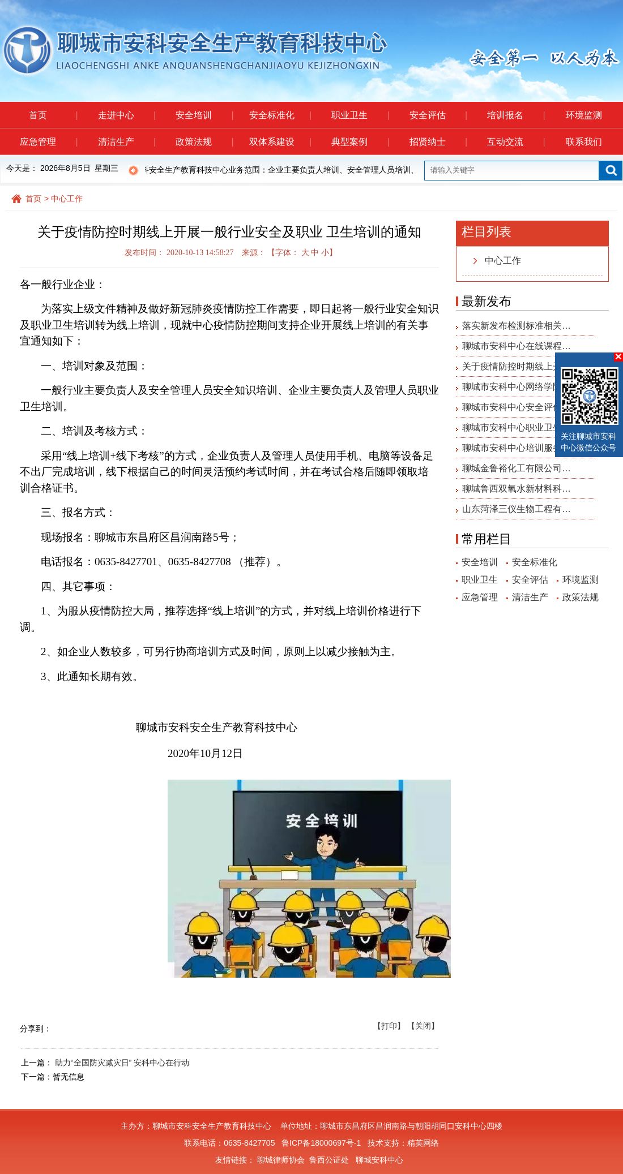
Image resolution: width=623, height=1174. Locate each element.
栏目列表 (486, 232)
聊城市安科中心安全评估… (516, 407)
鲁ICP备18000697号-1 (321, 1142)
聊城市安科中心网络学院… (516, 387)
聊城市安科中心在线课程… (516, 346)
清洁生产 (126, 141)
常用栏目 (486, 539)
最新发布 (486, 301)
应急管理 (48, 141)
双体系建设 (280, 141)
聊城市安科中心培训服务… (516, 448)
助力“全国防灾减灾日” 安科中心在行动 (122, 1062)
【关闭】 (423, 1025)
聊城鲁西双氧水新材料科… (516, 488)
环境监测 (584, 115)
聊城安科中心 (379, 1159)
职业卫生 (360, 115)
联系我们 (584, 142)
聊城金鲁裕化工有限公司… (516, 468)
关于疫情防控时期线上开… (516, 366)
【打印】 (389, 1025)
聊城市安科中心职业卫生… (516, 427)
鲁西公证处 (329, 1159)
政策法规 (204, 141)
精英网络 (423, 1142)
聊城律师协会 (281, 1159)
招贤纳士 (438, 141)
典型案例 (360, 141)
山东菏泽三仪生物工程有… (516, 509)
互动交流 (515, 141)
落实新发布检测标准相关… (516, 325)
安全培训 (204, 115)
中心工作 (67, 198)
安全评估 (438, 115)
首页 (53, 115)
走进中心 (126, 115)
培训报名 (515, 115)
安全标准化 (280, 115)
